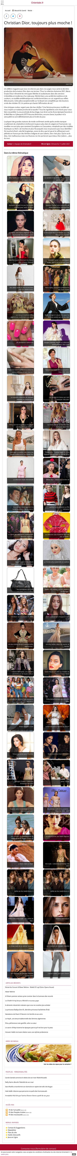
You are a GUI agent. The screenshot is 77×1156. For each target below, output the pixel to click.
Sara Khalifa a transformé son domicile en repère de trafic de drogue (28, 1087)
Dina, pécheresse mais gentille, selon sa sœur (20, 1023)
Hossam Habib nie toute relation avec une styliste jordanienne (26, 1032)
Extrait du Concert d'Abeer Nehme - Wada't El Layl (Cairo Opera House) (29, 987)
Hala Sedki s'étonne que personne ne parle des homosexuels (26, 1091)
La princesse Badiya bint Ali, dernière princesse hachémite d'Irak (27, 1010)
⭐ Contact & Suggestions (15, 1128)
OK (74, 1154)
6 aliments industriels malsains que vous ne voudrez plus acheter (27, 1005)
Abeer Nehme (10, 992)
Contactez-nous (28, 1148)
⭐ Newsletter (11, 1130)
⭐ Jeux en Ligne (12, 1137)
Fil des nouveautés (14, 1115)
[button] (2, 2)
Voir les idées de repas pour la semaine (57, 1064)
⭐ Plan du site (11, 1132)
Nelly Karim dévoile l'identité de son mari (19, 1082)
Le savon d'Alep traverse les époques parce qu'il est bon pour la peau (29, 1028)
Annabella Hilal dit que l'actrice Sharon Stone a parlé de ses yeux (27, 1096)
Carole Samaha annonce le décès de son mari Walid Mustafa (26, 1078)
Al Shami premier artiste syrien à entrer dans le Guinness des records (29, 996)
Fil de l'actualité (13, 1110)
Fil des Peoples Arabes (16, 1112)
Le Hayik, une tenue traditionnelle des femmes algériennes (25, 1019)
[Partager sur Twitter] (13, 16)
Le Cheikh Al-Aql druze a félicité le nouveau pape (22, 1001)
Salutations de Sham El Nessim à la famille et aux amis (24, 1014)
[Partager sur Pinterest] (19, 16)
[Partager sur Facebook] (6, 16)
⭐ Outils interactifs (13, 1135)
